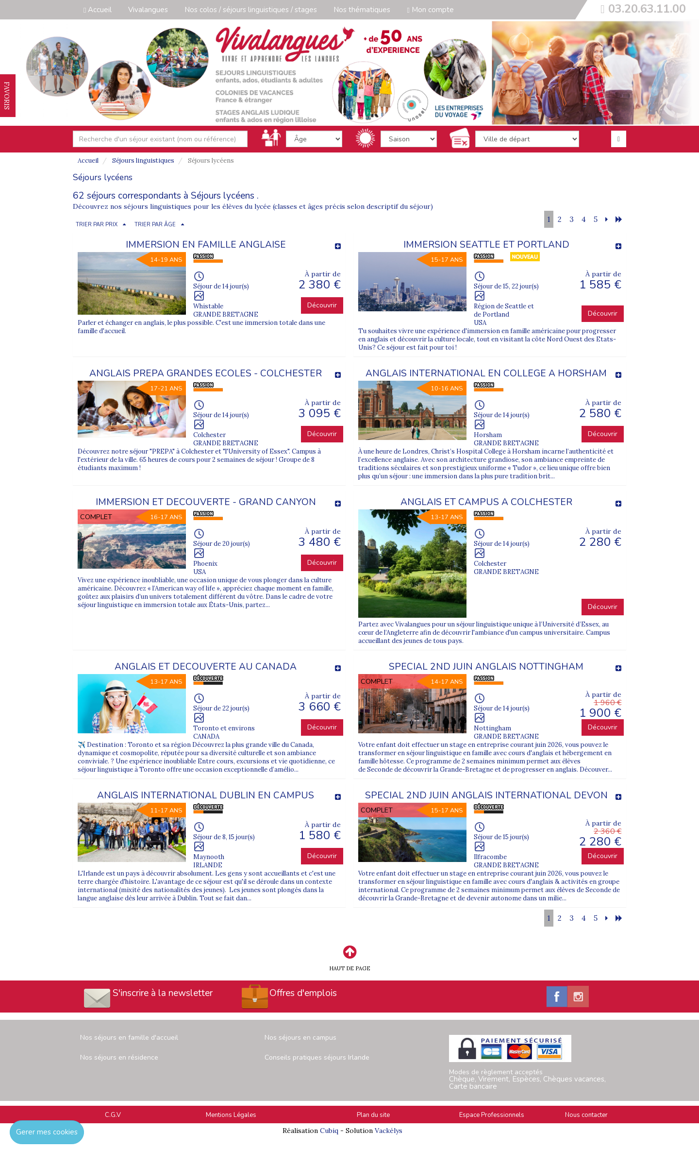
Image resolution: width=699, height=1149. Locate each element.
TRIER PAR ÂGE (155, 224)
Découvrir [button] (322, 305)
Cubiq (329, 1130)
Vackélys (388, 1130)
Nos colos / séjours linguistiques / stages (250, 10)
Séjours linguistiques (143, 160)
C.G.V (113, 1115)
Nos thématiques (361, 10)
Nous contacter (586, 1115)
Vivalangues (148, 10)
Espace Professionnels (491, 1115)
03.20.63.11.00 (647, 9)
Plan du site (373, 1115)
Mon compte (430, 10)
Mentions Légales (231, 1115)
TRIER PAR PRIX (96, 224)
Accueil (97, 10)
